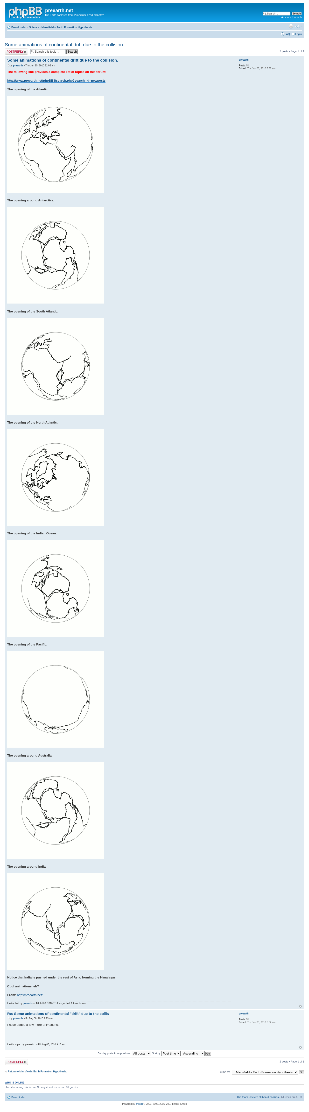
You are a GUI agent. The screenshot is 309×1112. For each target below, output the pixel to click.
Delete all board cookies (264, 1097)
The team (242, 1097)
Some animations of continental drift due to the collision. (64, 44)
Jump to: (225, 1071)
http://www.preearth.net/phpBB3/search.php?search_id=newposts (56, 80)
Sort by (166, 1053)
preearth (18, 65)
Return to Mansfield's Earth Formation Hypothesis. (37, 1071)
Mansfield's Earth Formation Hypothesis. (67, 27)
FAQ (287, 34)
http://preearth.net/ (29, 995)
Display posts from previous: (124, 1053)
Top (300, 1006)
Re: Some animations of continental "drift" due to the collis (58, 1014)
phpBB (139, 1104)
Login (298, 34)
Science (34, 27)
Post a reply (16, 52)
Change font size (298, 26)
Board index (19, 27)
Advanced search (291, 17)
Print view (291, 26)
